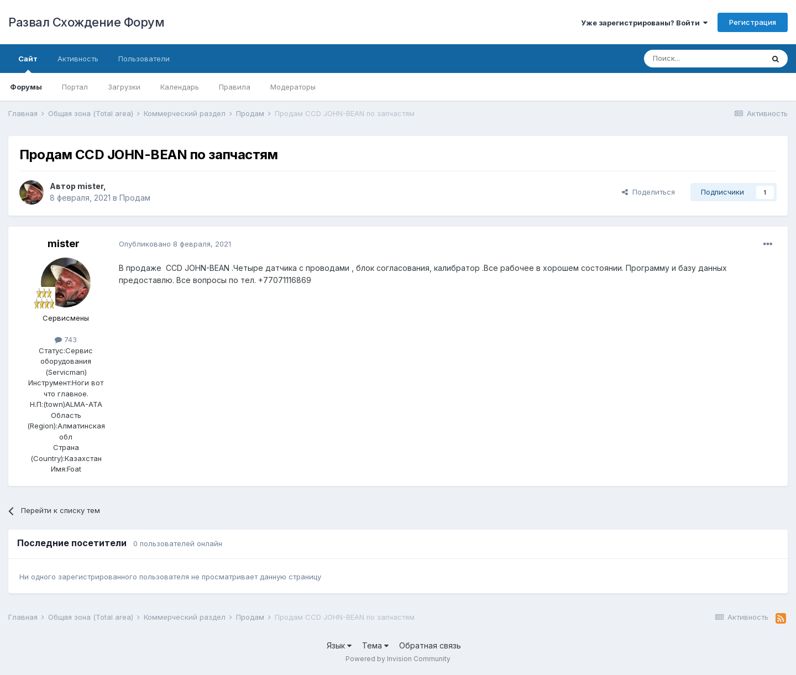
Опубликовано (175, 243)
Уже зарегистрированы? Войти (644, 22)
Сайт (28, 63)
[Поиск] (703, 58)
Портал (75, 86)
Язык (339, 645)
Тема (375, 645)
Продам (134, 197)
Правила (234, 86)
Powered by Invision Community (398, 659)
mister (90, 186)
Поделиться (648, 191)
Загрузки (124, 86)
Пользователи (144, 58)
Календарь (179, 86)
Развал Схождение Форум (86, 22)
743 (66, 339)
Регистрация (752, 22)
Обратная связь (430, 645)
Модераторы (293, 86)
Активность (77, 58)
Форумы (26, 86)
